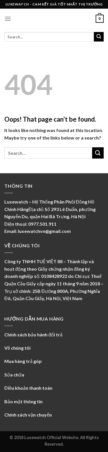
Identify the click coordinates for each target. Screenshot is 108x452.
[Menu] (7, 19)
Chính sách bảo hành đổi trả (33, 334)
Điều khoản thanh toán (28, 388)
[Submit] (99, 37)
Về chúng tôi (17, 348)
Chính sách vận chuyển (28, 414)
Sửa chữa (14, 374)
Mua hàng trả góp (23, 361)
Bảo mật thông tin (23, 401)
